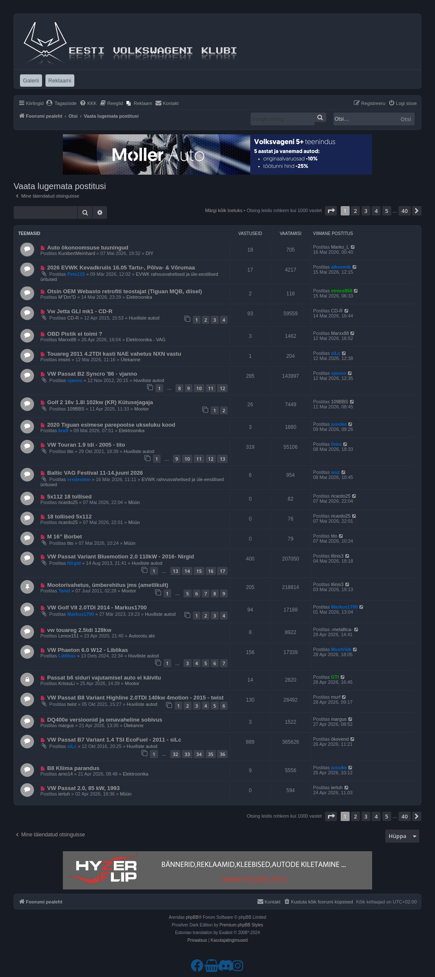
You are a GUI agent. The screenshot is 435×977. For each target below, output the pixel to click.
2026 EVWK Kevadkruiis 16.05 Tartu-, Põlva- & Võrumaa (121, 267)
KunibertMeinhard (76, 253)
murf (335, 696)
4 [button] (376, 211)
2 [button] (355, 211)
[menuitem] (61, 103)
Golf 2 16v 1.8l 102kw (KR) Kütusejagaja (100, 402)
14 (187, 571)
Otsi (406, 119)
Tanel (64, 590)
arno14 (65, 773)
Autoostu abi (142, 635)
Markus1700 (80, 614)
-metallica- (342, 629)
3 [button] (365, 211)
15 (199, 571)
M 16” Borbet (64, 536)
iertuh (64, 793)
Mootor (141, 408)
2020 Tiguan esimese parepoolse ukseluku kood (111, 425)
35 (211, 754)
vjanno (74, 380)
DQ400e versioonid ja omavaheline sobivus (104, 719)
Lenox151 (68, 635)
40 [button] (404, 211)
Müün (134, 502)
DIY (149, 253)
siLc (335, 353)
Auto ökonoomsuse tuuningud (87, 247)
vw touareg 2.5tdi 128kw (79, 630)
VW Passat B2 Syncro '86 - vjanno (92, 374)
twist (71, 704)
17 (222, 571)
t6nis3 (337, 555)
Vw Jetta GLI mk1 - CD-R (80, 311)
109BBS (75, 408)
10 (199, 388)
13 (222, 459)
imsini (64, 359)
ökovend (340, 739)
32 (175, 754)
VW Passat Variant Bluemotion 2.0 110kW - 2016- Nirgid (120, 556)
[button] (331, 210)
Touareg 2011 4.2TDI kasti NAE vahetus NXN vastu (114, 354)
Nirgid (74, 563)
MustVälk (341, 649)
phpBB (192, 917)
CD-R (73, 317)
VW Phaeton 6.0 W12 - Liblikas (87, 650)
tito (70, 451)
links (336, 444)
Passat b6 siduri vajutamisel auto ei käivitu (104, 677)
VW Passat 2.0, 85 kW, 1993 (83, 788)
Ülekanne (130, 359)
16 (211, 571)
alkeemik (340, 266)
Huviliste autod (144, 317)
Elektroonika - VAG (146, 339)
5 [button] (386, 211)
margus (66, 725)
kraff (63, 430)
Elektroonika (139, 297)
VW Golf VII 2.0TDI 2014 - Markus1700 (97, 607)
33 (187, 754)
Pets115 (76, 274)
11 (211, 388)
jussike (339, 424)
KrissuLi (66, 683)
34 (199, 754)
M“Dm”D (67, 297)
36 (222, 754)
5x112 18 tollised (69, 496)
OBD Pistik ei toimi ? (74, 334)
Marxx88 (67, 339)
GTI (335, 677)
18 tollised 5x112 (69, 516)
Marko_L (340, 246)
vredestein (78, 479)
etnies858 (341, 290)
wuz (335, 472)
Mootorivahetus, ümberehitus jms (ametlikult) (107, 585)
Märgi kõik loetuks (224, 210)
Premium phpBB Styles (241, 925)
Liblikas (67, 655)
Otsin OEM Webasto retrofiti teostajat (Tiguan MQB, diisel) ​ (125, 291)
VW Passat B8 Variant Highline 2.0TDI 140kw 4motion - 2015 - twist (135, 697)
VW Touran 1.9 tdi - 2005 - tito (86, 445)
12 (222, 388)
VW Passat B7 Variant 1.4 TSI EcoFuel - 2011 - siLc (114, 739)
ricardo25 (68, 502)
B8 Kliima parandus (73, 768)
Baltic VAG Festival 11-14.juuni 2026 (95, 473)
